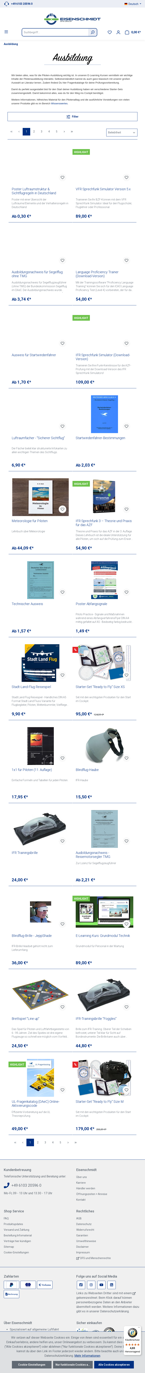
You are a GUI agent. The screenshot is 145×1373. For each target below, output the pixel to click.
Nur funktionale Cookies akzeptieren (74, 1364)
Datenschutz (84, 1224)
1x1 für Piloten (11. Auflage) (32, 770)
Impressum (83, 1252)
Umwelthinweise (86, 1241)
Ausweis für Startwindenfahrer (34, 355)
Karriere (81, 1182)
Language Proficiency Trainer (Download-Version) (97, 274)
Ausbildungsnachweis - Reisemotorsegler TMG (93, 855)
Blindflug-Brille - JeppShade (32, 936)
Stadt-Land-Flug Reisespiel (31, 687)
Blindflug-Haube (87, 770)
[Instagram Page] (91, 1285)
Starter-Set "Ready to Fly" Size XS (100, 687)
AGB (79, 1218)
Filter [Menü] (72, 116)
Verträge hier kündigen (17, 1241)
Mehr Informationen (87, 1356)
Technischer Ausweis (27, 604)
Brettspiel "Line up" (25, 1019)
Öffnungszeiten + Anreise (91, 1194)
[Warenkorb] (133, 32)
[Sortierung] (121, 132)
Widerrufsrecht (85, 1229)
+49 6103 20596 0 (21, 3)
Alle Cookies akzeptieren (114, 1364)
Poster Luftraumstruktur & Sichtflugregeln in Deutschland (34, 191)
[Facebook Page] (81, 1285)
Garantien (82, 1235)
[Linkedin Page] (112, 1285)
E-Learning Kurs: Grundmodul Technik (103, 936)
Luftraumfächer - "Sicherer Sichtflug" (38, 438)
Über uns (81, 1177)
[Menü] (6, 31)
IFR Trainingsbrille (25, 853)
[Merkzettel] (109, 32)
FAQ (6, 1218)
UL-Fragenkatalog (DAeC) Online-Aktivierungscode (35, 1104)
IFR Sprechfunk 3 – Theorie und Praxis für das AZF (104, 523)
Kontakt (81, 1199)
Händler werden (85, 1188)
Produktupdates (13, 1224)
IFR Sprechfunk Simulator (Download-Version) (103, 357)
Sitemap (9, 1246)
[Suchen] (92, 32)
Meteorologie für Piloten (30, 521)
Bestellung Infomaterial (18, 1235)
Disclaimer (82, 1246)
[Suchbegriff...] (55, 32)
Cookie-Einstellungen (16, 1252)
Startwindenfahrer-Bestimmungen (100, 438)
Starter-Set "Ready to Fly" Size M (100, 1102)
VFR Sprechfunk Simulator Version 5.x (103, 189)
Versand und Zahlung (16, 1229)
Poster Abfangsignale (91, 604)
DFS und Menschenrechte (95, 1258)
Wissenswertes (59, 103)
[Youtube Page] (101, 1285)
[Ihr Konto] (118, 32)
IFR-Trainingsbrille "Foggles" (96, 1019)
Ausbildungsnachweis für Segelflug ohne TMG (37, 274)
